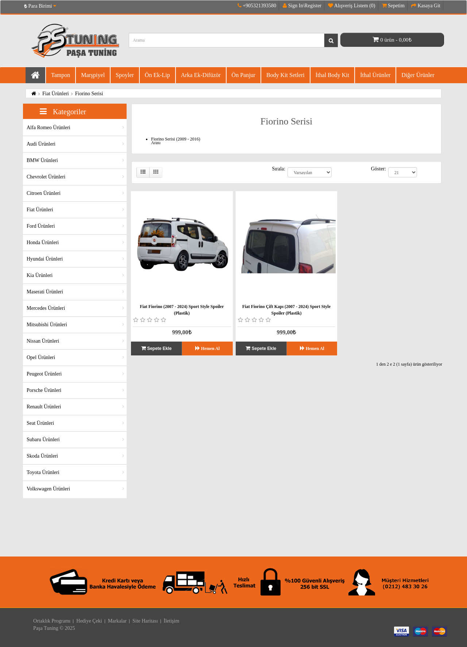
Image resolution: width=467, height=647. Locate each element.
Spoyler (125, 75)
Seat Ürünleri (40, 423)
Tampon (60, 75)
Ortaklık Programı (51, 621)
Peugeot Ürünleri (44, 374)
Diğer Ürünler (417, 75)
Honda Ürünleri (43, 242)
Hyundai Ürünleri (45, 259)
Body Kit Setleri (285, 75)
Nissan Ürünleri (43, 341)
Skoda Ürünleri (42, 456)
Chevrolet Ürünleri (46, 177)
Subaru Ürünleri (43, 439)
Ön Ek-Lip (157, 75)
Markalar (117, 621)
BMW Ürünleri (42, 160)
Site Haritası (145, 621)
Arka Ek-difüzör (201, 75)
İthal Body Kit (332, 75)
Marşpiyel (93, 75)
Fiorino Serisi (89, 93)
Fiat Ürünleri (55, 93)
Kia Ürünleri (40, 275)
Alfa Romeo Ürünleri (48, 127)
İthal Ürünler (375, 75)
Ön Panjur (243, 75)
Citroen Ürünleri (44, 193)
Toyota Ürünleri (43, 472)
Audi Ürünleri (41, 144)
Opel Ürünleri (41, 357)
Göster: (378, 169)
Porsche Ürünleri (44, 390)
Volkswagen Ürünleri (48, 489)
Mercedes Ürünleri (46, 308)
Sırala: (278, 169)
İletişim (172, 621)
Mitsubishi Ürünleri (47, 324)
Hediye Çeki (89, 621)
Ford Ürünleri (41, 226)
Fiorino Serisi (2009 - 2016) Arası (175, 140)
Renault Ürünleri (44, 406)
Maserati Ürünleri (45, 291)
